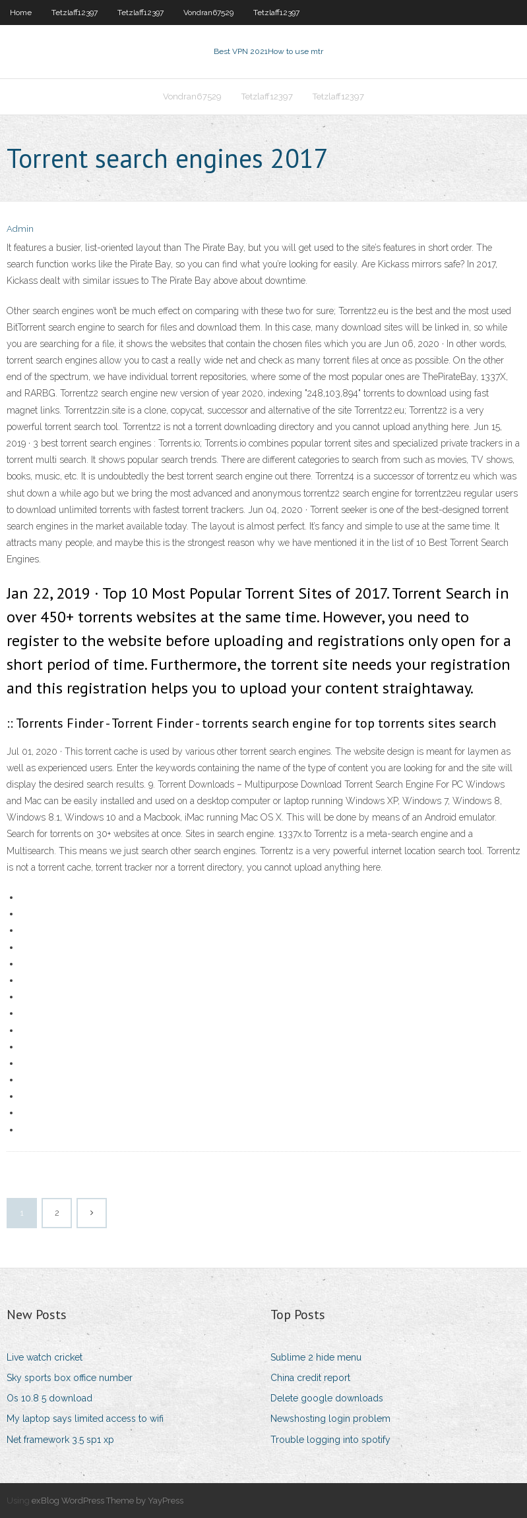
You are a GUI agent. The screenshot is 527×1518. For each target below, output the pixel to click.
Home (21, 12)
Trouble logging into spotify (330, 1439)
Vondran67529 (208, 12)
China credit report (310, 1377)
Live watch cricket (44, 1357)
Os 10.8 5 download (49, 1398)
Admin (20, 229)
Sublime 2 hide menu (315, 1357)
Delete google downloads (326, 1398)
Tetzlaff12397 (74, 12)
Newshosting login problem (330, 1418)
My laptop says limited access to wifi (85, 1418)
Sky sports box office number (70, 1377)
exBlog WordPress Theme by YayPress (107, 1500)
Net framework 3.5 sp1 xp (60, 1439)
